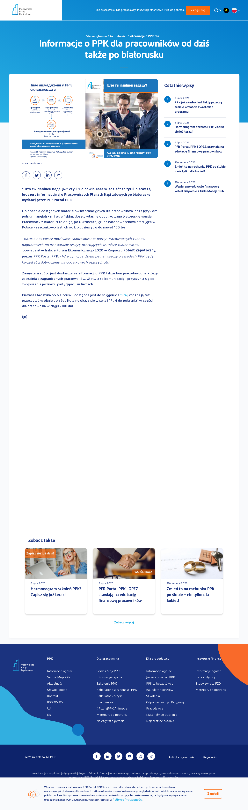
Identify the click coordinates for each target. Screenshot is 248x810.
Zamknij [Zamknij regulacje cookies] (213, 793)
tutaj (124, 295)
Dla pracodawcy (126, 10)
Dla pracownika (105, 10)
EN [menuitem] (49, 715)
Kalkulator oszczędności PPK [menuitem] (117, 690)
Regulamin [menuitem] (210, 757)
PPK (50, 658)
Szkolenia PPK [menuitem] (107, 683)
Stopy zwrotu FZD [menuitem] (208, 683)
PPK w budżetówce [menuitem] (159, 683)
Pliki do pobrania (174, 10)
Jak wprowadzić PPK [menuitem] (160, 677)
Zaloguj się (198, 10)
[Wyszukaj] (217, 10)
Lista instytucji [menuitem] (205, 677)
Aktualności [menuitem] (55, 683)
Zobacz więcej (124, 622)
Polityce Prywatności (127, 799)
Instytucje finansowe (150, 10)
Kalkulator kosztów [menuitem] (159, 690)
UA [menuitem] (49, 708)
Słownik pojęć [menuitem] (57, 690)
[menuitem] (105, 10)
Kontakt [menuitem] (52, 696)
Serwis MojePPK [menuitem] (58, 677)
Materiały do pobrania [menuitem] (112, 715)
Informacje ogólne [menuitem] (60, 671)
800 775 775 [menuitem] (55, 702)
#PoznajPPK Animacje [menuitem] (112, 708)
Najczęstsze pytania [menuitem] (110, 721)
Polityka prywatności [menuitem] (182, 757)
